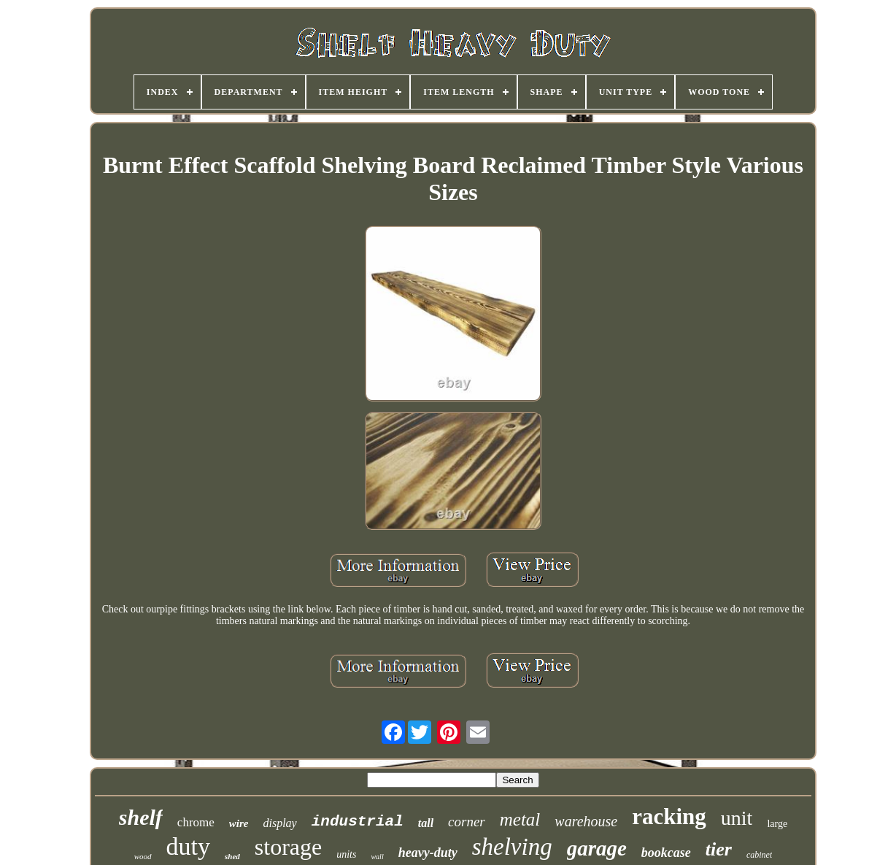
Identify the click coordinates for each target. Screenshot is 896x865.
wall (377, 857)
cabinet (759, 855)
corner (466, 821)
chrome (196, 822)
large (777, 823)
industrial (357, 821)
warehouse (586, 821)
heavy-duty (427, 852)
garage (597, 848)
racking (669, 816)
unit (737, 818)
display (280, 823)
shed (232, 856)
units (346, 854)
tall (425, 823)
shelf (141, 817)
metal (520, 819)
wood (143, 856)
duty (188, 846)
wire (239, 823)
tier (719, 849)
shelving (512, 847)
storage (288, 847)
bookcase (666, 852)
